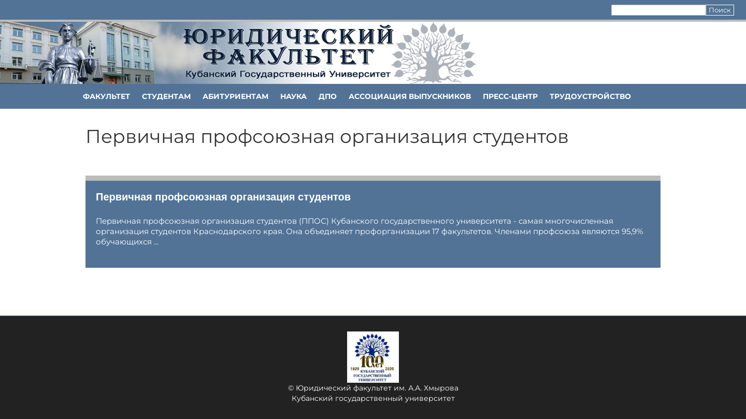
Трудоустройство (590, 96)
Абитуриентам (235, 96)
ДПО (328, 96)
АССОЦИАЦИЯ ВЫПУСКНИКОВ (410, 96)
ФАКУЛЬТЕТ (106, 96)
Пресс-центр (510, 96)
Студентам (166, 96)
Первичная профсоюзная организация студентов (223, 197)
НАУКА (293, 96)
